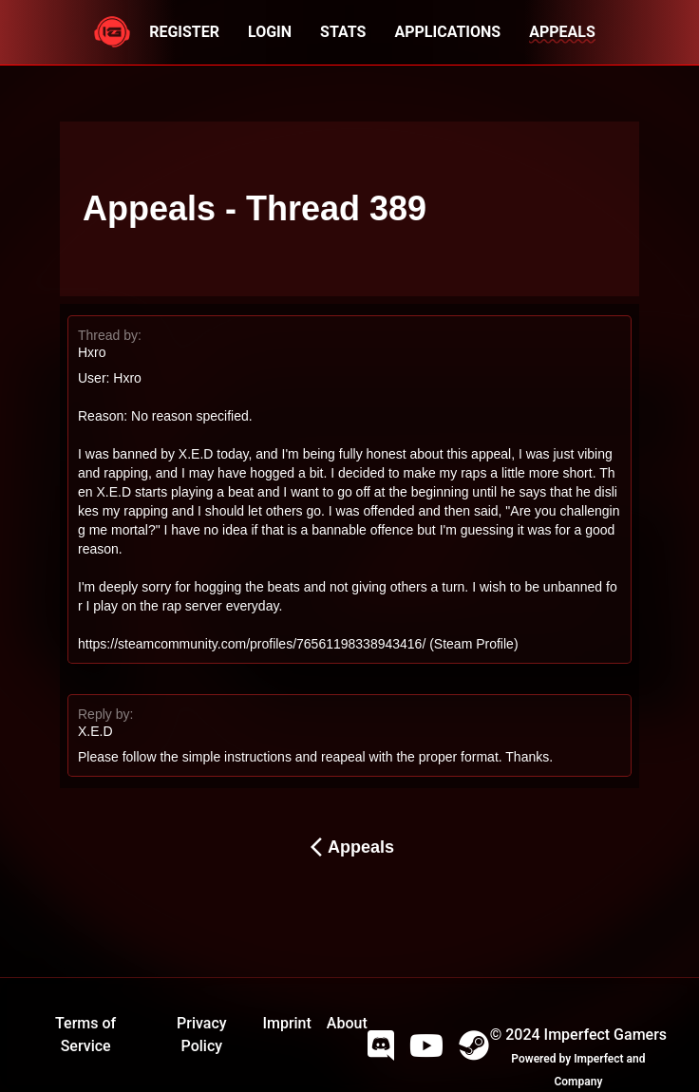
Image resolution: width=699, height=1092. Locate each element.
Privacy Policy (202, 1034)
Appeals (349, 847)
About (347, 1023)
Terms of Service (85, 1034)
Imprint (286, 1023)
